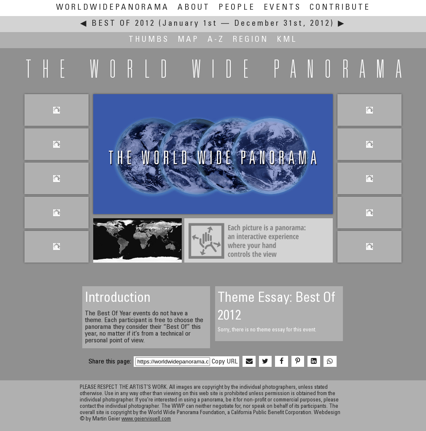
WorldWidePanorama (112, 8)
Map (188, 40)
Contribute (340, 8)
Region (250, 40)
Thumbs (149, 40)
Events (282, 8)
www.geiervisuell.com (146, 419)
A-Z (216, 40)
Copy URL (224, 361)
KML (287, 40)
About (194, 8)
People (236, 8)
